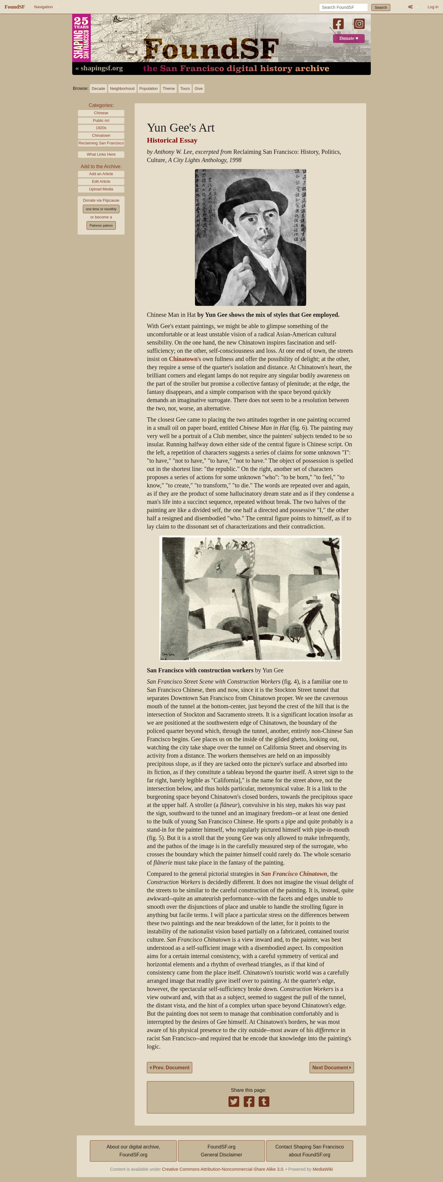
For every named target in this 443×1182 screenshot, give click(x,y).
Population (149, 88)
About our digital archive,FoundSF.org (133, 1150)
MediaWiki (323, 1169)
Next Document (331, 1067)
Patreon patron (101, 225)
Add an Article (101, 174)
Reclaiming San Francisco (101, 143)
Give (199, 88)
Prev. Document (170, 1067)
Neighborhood (122, 88)
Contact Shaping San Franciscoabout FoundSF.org (309, 1150)
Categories (100, 105)
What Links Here (101, 154)
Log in (433, 7)
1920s (101, 128)
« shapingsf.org (99, 68)
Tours (185, 88)
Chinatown (101, 135)
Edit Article (101, 181)
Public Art (101, 120)
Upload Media (101, 189)
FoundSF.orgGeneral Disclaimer (221, 1150)
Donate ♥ (348, 38)
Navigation (43, 7)
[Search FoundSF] (343, 7)
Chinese (101, 113)
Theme (169, 88)
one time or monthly (101, 209)
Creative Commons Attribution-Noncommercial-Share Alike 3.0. (223, 1169)
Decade (98, 88)
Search (381, 7)
